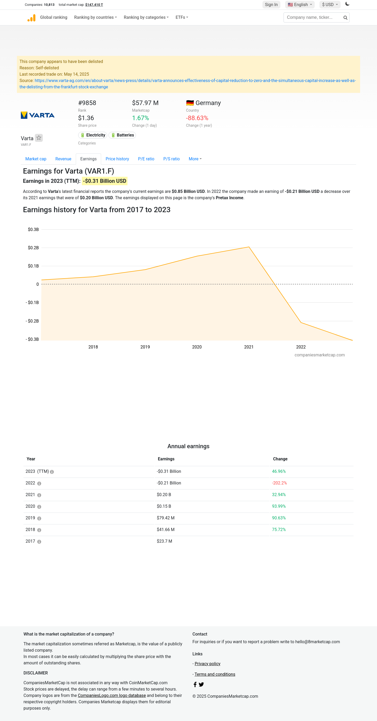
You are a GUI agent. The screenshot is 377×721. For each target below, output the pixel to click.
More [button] (194, 158)
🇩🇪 (203, 103)
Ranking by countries (94, 17)
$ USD (328, 4)
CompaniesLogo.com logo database (112, 695)
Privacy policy (207, 663)
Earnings (88, 158)
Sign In (271, 4)
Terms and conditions (215, 674)
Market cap (35, 158)
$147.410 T (94, 5)
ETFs (180, 17)
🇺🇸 (298, 4)
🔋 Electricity (92, 135)
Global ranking (53, 17)
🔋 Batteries (122, 135)
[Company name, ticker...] (317, 17)
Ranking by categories (145, 17)
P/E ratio (146, 158)
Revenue (63, 158)
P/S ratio (171, 158)
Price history (117, 158)
